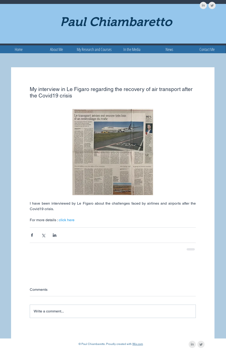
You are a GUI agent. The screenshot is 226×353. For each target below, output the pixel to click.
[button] (94, 49)
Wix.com (137, 344)
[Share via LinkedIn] (54, 235)
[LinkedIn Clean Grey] (203, 5)
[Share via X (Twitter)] (43, 235)
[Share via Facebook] (32, 235)
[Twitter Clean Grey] (212, 5)
